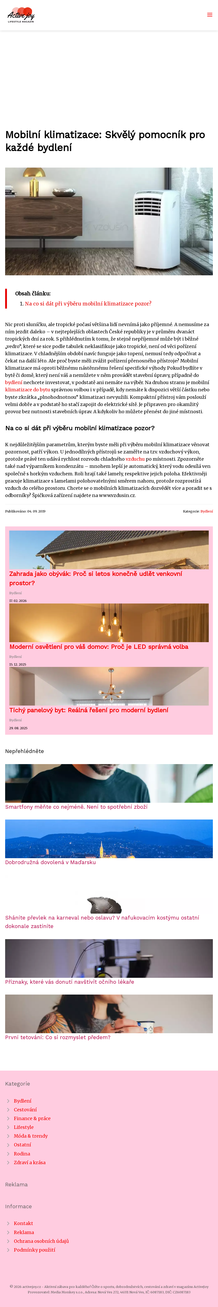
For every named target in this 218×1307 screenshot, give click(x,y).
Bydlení (207, 511)
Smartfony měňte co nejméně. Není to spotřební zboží (76, 807)
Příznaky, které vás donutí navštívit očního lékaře (69, 982)
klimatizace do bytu (27, 390)
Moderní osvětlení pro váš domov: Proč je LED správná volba (98, 646)
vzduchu (135, 459)
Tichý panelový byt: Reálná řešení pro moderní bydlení (88, 710)
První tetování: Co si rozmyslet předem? (58, 1037)
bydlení (13, 382)
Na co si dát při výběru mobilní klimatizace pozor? (88, 304)
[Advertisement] (109, 69)
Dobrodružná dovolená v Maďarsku (50, 862)
